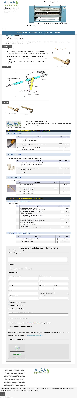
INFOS (41, 33)
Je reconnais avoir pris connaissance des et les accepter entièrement (30, 323)
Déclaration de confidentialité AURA (35, 335)
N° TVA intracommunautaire (45, 276)
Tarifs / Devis (49, 33)
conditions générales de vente (33, 323)
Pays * (40, 290)
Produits (25, 32)
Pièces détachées (33, 32)
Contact (58, 32)
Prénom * (11, 285)
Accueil (20, 32)
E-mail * (10, 290)
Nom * (10, 280)
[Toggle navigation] (4, 29)
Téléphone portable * (13, 295)
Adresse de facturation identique (18, 302)
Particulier (29, 268)
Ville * (55, 285)
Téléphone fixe (42, 295)
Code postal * (42, 285)
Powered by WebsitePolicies (6, 397)
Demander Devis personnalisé (17, 353)
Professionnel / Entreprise (17, 268)
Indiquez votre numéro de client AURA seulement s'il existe (21, 312)
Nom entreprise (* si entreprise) (15, 276)
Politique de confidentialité (31, 390)
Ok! (3, 394)
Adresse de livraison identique (17, 305)
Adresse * (41, 280)
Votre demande (11, 256)
